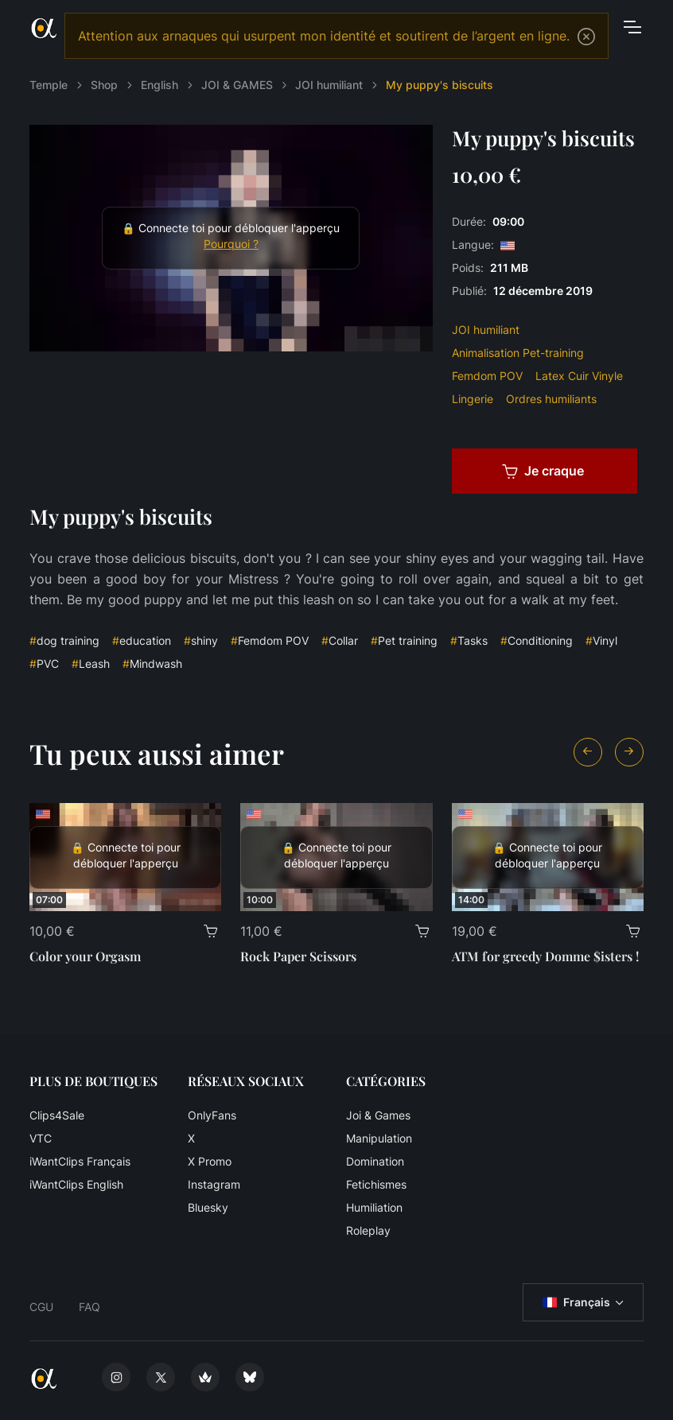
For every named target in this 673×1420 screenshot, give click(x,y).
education (141, 640)
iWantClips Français (79, 1161)
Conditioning (536, 640)
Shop (104, 84)
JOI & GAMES (237, 84)
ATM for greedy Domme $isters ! (545, 956)
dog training (64, 640)
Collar (339, 640)
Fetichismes (376, 1184)
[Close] (586, 37)
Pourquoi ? (231, 244)
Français (576, 1302)
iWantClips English (76, 1184)
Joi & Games (378, 1115)
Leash (91, 663)
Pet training (404, 640)
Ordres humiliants (551, 398)
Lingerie (472, 398)
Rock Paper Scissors (298, 956)
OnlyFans (212, 1115)
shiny (201, 640)
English (159, 84)
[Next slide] (629, 752)
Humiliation (374, 1207)
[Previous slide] (588, 752)
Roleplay (368, 1230)
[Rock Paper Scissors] (336, 857)
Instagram (214, 1184)
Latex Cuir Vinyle (579, 375)
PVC (44, 663)
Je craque (543, 471)
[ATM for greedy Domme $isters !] (548, 857)
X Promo (209, 1161)
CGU (41, 1306)
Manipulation (379, 1138)
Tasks (469, 640)
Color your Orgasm (85, 956)
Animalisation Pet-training (518, 352)
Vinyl (601, 640)
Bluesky (208, 1207)
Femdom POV (487, 375)
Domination (375, 1161)
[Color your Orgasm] (125, 857)
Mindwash (152, 663)
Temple (48, 84)
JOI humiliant (329, 84)
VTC (40, 1138)
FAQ (89, 1306)
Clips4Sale (56, 1115)
